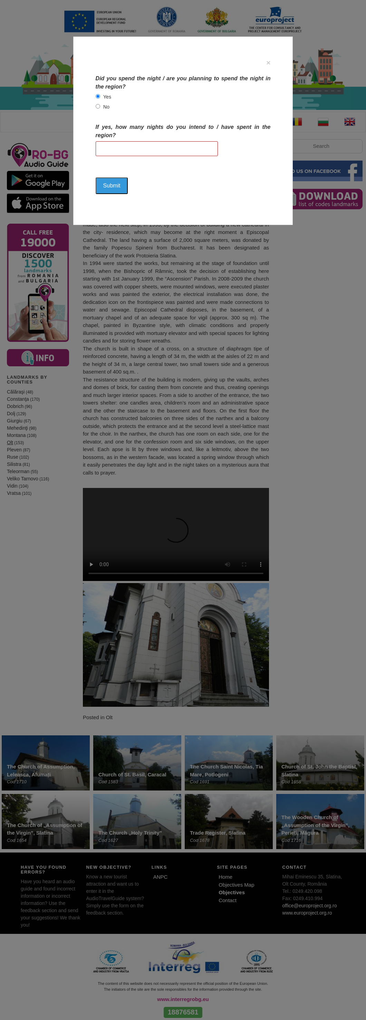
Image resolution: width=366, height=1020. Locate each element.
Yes (107, 97)
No (106, 107)
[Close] (268, 62)
